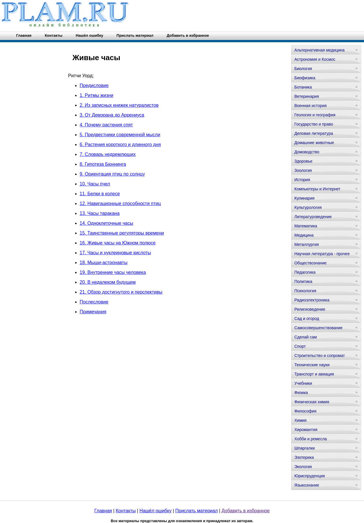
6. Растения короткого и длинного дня (120, 144)
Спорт (300, 346)
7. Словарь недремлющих (108, 154)
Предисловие (94, 85)
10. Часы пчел (95, 183)
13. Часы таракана (100, 213)
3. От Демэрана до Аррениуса (112, 115)
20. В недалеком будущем (108, 282)
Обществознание (310, 263)
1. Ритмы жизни (96, 95)
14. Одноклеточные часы (106, 223)
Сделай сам (305, 337)
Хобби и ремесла (310, 439)
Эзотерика (304, 457)
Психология (305, 290)
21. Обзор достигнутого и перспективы (121, 292)
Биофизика (304, 77)
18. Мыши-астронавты (103, 262)
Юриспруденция (309, 476)
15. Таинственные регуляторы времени (122, 233)
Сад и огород (306, 318)
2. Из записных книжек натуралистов (119, 105)
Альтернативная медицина (319, 50)
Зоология (303, 170)
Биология (303, 68)
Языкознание (306, 485)
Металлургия (306, 244)
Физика (301, 392)
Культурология (308, 207)
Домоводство (306, 152)
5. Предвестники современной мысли (120, 134)
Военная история (310, 105)
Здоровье (303, 161)
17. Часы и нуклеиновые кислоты (115, 252)
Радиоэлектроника (311, 300)
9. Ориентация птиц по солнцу (112, 174)
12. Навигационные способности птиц (120, 203)
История (302, 179)
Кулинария (304, 198)
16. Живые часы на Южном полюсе (118, 242)
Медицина (304, 235)
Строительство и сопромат (319, 355)
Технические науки (312, 364)
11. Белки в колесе (100, 193)
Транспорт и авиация (314, 374)
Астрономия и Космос (314, 59)
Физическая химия (311, 401)
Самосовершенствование (318, 327)
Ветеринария (306, 96)
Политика (303, 281)
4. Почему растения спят (106, 124)
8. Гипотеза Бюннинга (103, 164)
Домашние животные (314, 142)
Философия (305, 411)
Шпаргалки (304, 448)
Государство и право (313, 124)
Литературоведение (313, 216)
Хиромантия (305, 429)
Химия (300, 420)
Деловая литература (313, 133)
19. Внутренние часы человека (113, 272)
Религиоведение (309, 309)
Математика (305, 226)
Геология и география (314, 115)
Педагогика (304, 272)
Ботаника (303, 87)
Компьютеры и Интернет (317, 189)
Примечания (93, 311)
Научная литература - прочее (322, 253)
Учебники (303, 383)
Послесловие (94, 301)
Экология (303, 466)
